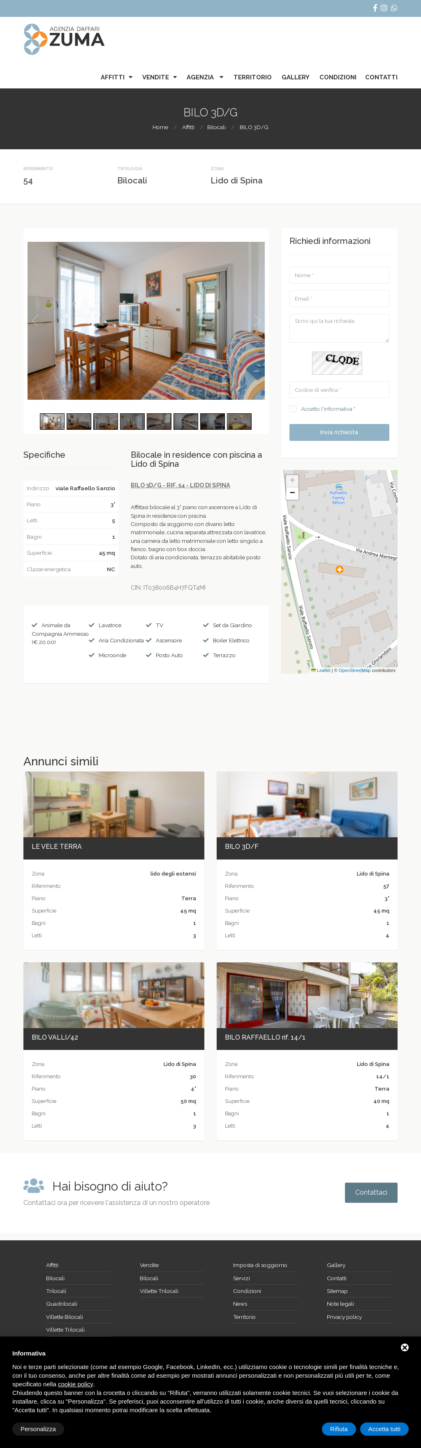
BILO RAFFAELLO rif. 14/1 (265, 1037)
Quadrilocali (61, 1303)
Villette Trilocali (65, 1329)
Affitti (113, 77)
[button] (339, 569)
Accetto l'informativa (326, 408)
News (240, 1303)
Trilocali (56, 1291)
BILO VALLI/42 (55, 1037)
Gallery (296, 77)
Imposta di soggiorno (260, 1265)
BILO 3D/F (242, 846)
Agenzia (201, 77)
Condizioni (337, 77)
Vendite (155, 77)
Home (160, 127)
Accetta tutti (384, 1428)
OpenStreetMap (355, 670)
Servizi (241, 1278)
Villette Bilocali (64, 1317)
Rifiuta (339, 1428)
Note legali (340, 1303)
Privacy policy (344, 1317)
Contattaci (371, 1192)
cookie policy (75, 1384)
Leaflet (321, 670)
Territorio (253, 77)
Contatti (381, 77)
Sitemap (337, 1291)
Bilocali (216, 127)
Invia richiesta (339, 432)
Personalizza (38, 1428)
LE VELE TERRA (57, 846)
